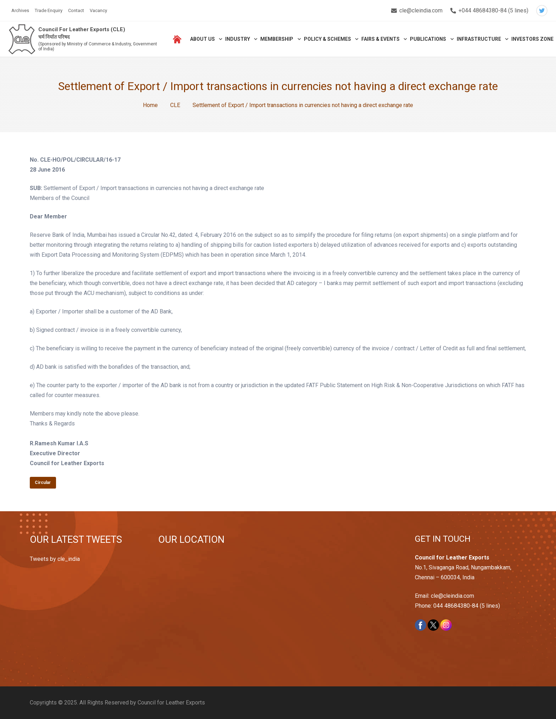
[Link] (22, 39)
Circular (43, 482)
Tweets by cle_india (55, 559)
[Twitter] (541, 10)
